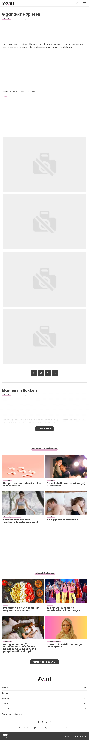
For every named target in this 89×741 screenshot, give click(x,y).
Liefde (5, 703)
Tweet (41, 373)
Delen (34, 373)
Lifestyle (6, 19)
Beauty (5, 693)
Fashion (5, 698)
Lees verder (44, 428)
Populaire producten (12, 714)
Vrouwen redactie (37, 19)
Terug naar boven (42, 661)
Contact (66, 728)
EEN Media (82, 736)
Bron (5, 96)
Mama (5, 687)
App (55, 373)
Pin (48, 373)
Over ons (30, 728)
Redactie (22, 728)
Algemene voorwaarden (53, 728)
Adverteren (39, 728)
